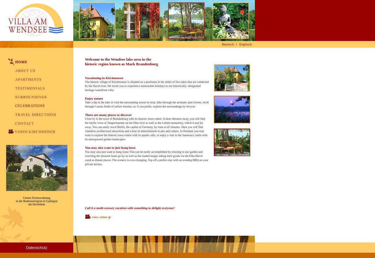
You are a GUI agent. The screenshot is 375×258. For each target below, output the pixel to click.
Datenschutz (36, 247)
